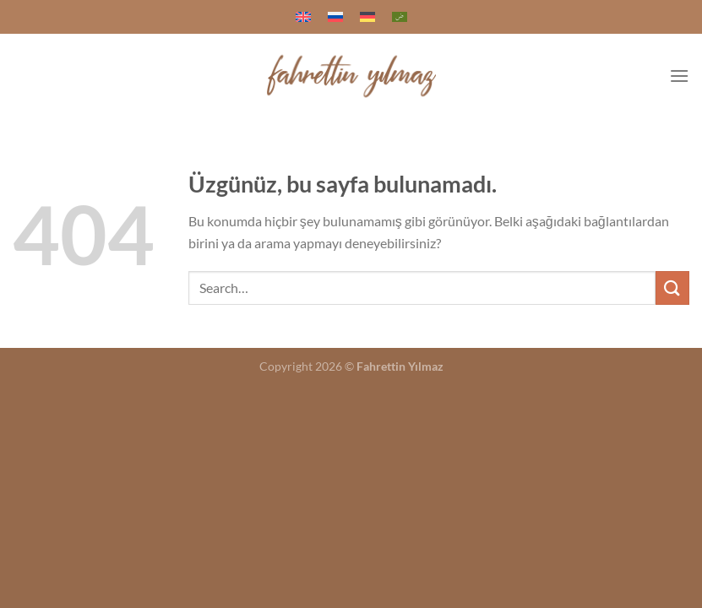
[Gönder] (672, 287)
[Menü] (679, 75)
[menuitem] (303, 17)
